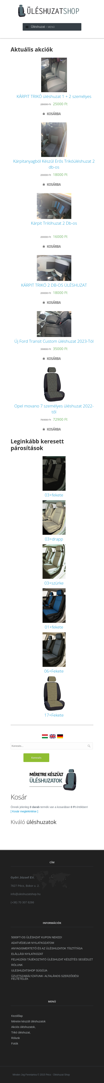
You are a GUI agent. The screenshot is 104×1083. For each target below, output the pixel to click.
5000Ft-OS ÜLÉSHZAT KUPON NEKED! (36, 937)
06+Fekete (54, 671)
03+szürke (54, 583)
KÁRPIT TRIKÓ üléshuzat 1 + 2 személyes (54, 96)
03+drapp (54, 539)
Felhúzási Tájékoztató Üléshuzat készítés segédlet (52, 959)
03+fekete (54, 495)
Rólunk (17, 965)
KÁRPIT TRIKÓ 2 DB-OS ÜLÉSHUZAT (54, 285)
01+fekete (54, 627)
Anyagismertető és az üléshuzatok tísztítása (47, 948)
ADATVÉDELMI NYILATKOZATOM (32, 942)
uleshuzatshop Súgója (29, 970)
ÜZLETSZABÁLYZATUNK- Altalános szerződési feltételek (45, 977)
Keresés (36, 757)
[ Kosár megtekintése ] (24, 811)
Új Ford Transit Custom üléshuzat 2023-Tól (54, 341)
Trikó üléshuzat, (21, 1032)
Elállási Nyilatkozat (27, 953)
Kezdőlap (17, 1015)
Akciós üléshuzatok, (23, 1027)
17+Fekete (54, 715)
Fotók (14, 1043)
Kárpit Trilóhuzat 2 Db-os (54, 223)
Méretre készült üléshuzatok (28, 1021)
